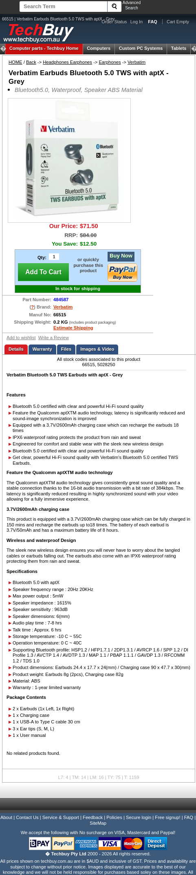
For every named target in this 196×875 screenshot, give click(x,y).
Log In (136, 21)
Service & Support (60, 817)
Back (31, 62)
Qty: (41, 257)
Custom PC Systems (141, 48)
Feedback (93, 817)
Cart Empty (178, 21)
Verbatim (136, 62)
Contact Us (27, 817)
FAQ (188, 817)
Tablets (179, 48)
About (6, 817)
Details (16, 349)
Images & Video (97, 349)
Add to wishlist (21, 337)
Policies (114, 817)
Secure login (138, 817)
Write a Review (53, 337)
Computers (98, 48)
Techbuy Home (44, 48)
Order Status (114, 21)
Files (66, 349)
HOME (15, 62)
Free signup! (167, 817)
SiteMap (98, 823)
